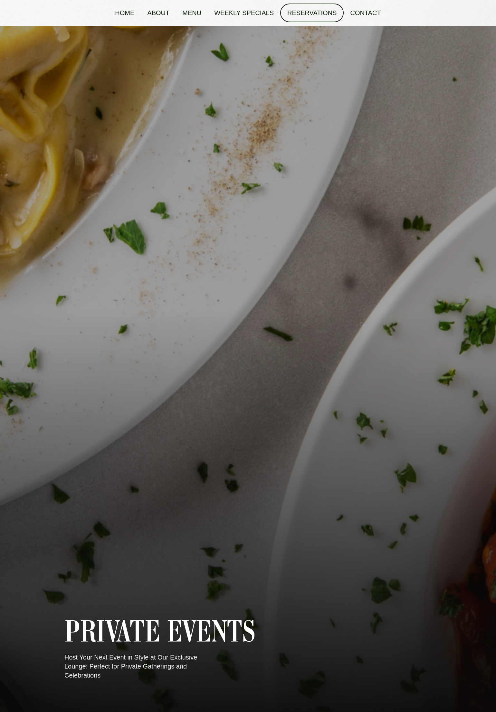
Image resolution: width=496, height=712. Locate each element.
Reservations (312, 12)
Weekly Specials (244, 12)
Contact (365, 12)
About (158, 12)
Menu (191, 12)
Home (124, 12)
